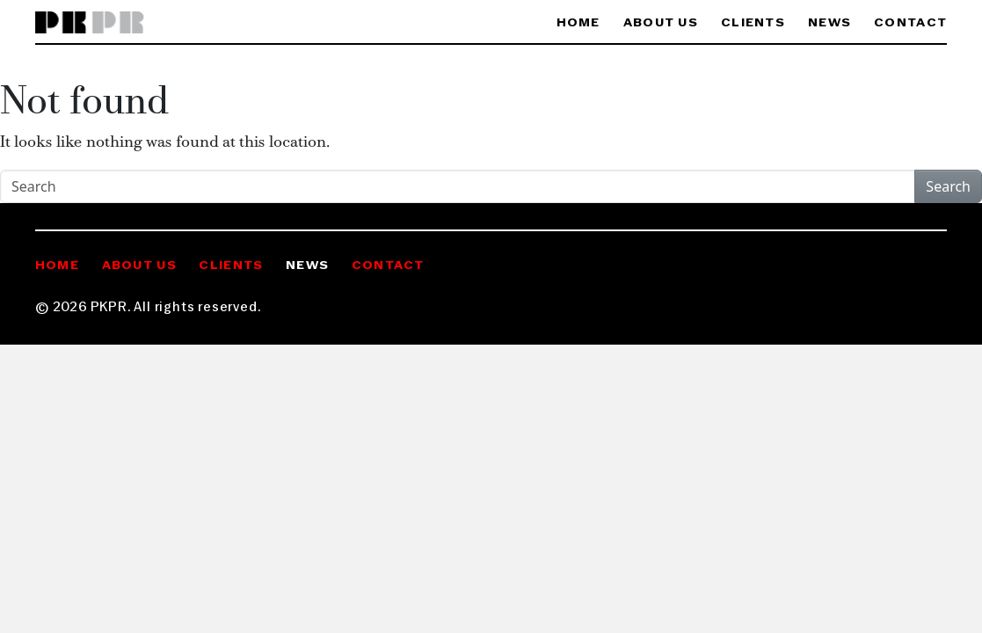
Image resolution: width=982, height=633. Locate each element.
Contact (910, 23)
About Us (660, 23)
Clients (753, 23)
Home (578, 23)
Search (948, 186)
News (829, 23)
